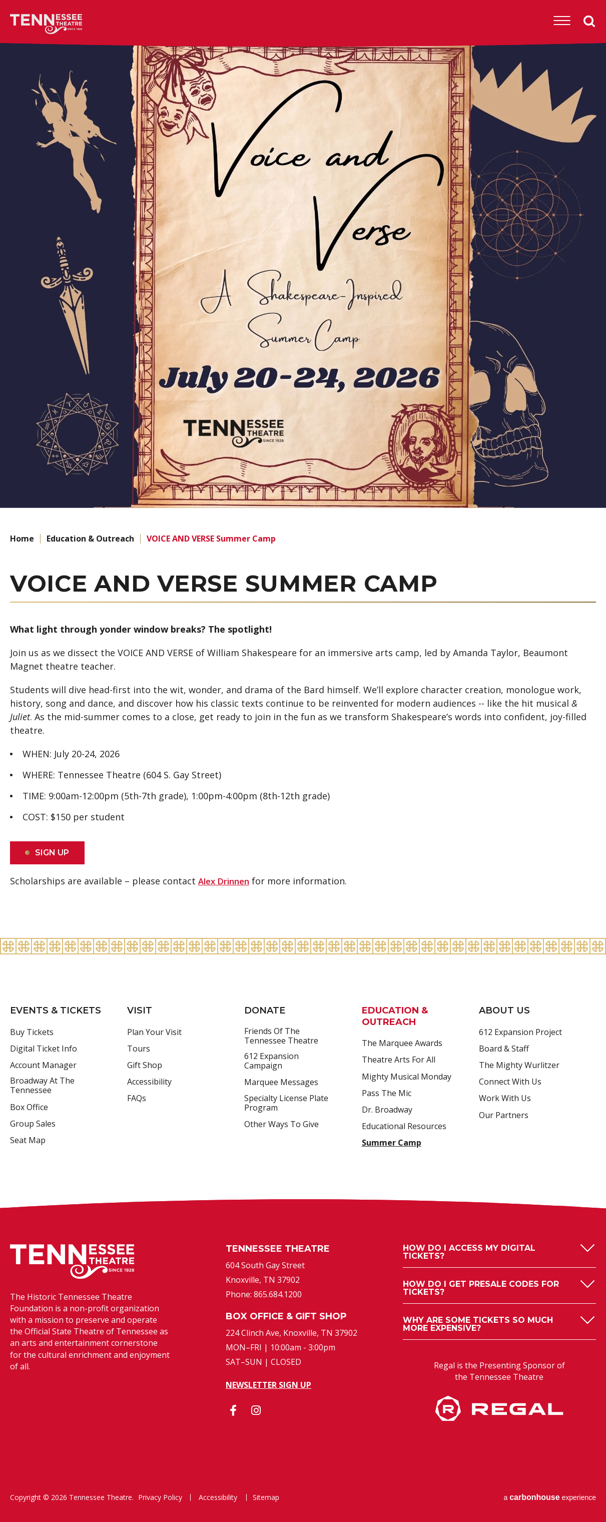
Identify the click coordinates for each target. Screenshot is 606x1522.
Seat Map (28, 1141)
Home (22, 538)
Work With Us (505, 1099)
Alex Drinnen (226, 881)
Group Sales (33, 1124)
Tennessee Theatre (31, 24)
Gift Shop (144, 1066)
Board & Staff (504, 1049)
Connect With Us (510, 1082)
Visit (139, 1010)
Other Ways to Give (281, 1125)
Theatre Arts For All (398, 1060)
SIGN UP (52, 852)
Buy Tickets (32, 1033)
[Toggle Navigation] (561, 21)
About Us (504, 1010)
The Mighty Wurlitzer (519, 1066)
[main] (303, 489)
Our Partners (503, 1116)
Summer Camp (391, 1143)
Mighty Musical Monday (406, 1077)
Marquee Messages (281, 1083)
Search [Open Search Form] (589, 22)
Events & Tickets (55, 1010)
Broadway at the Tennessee (42, 1086)
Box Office (29, 1108)
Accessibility (149, 1082)
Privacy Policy (160, 1497)
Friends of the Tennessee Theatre (281, 1036)
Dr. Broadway (387, 1110)
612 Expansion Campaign (271, 1061)
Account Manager (43, 1066)
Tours (138, 1049)
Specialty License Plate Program (286, 1103)
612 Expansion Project (520, 1033)
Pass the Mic (386, 1094)
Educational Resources (404, 1127)
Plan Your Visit (154, 1033)
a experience (549, 1497)
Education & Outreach (90, 538)
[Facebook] (233, 1410)
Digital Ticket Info (43, 1049)
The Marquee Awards (402, 1044)
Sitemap (264, 1497)
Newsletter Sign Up (268, 1384)
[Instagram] (255, 1410)
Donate (264, 1010)
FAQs (136, 1099)
